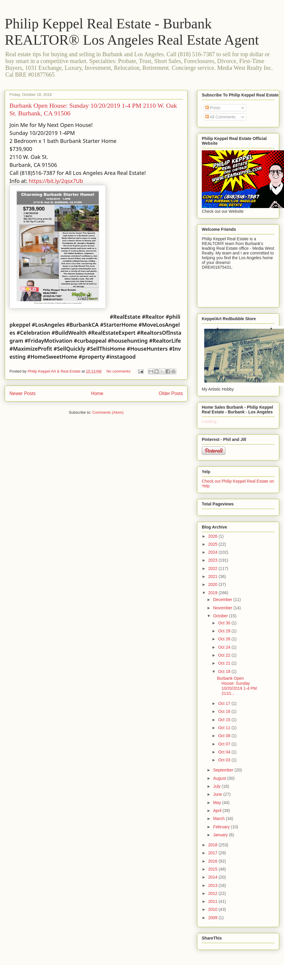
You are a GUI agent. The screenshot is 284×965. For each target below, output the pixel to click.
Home (97, 393)
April (217, 810)
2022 (213, 568)
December (223, 599)
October (221, 615)
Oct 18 (224, 671)
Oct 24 (224, 647)
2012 (213, 893)
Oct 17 (224, 703)
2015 (213, 869)
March (219, 818)
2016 (213, 861)
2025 (213, 544)
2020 (213, 584)
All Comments (220, 117)
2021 (213, 576)
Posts (212, 107)
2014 (213, 877)
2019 (213, 592)
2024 (213, 552)
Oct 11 (224, 727)
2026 (213, 536)
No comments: (119, 371)
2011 (213, 901)
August (220, 778)
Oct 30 (224, 623)
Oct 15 (224, 719)
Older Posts (171, 393)
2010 (213, 909)
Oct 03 (224, 760)
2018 (213, 844)
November (223, 607)
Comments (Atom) (107, 412)
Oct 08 (224, 735)
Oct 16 (224, 711)
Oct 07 (224, 744)
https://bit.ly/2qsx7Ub (56, 180)
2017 (213, 852)
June (218, 794)
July (217, 786)
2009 (213, 917)
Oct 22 (224, 655)
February (222, 826)
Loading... (211, 421)
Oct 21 (224, 663)
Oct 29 (224, 631)
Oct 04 (224, 752)
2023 (213, 560)
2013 (213, 885)
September (223, 770)
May (217, 802)
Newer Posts (22, 393)
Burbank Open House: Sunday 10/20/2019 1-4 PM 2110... (237, 685)
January (221, 834)
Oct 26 (224, 639)
